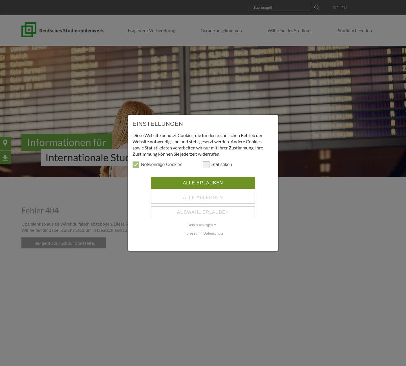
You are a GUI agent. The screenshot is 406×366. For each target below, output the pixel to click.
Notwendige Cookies (157, 164)
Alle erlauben (203, 182)
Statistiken (217, 164)
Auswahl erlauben (203, 212)
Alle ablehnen (203, 197)
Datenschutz (213, 233)
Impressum (191, 233)
